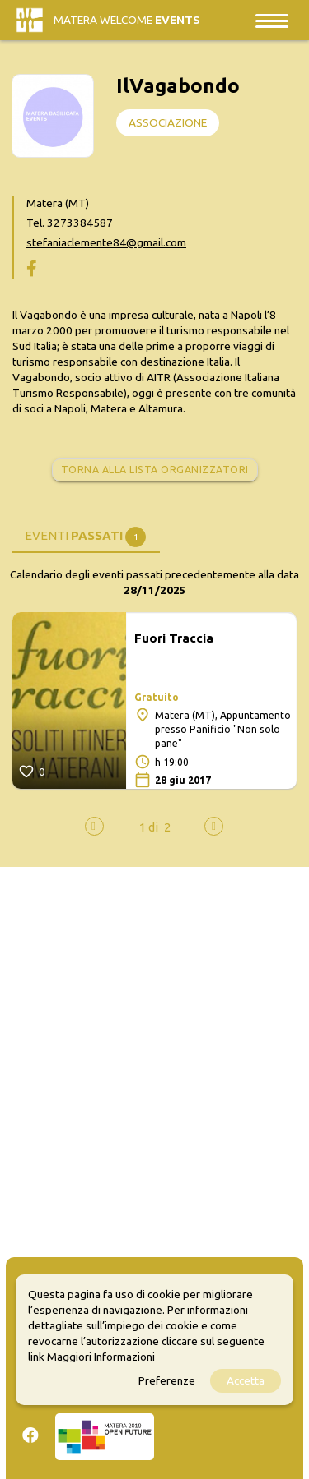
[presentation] (94, 826)
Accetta (246, 1380)
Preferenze (166, 1380)
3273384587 (80, 222)
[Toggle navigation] (272, 20)
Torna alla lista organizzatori (155, 469)
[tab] (86, 534)
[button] (148, 827)
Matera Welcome (127, 19)
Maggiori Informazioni (101, 1356)
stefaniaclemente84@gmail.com (106, 242)
